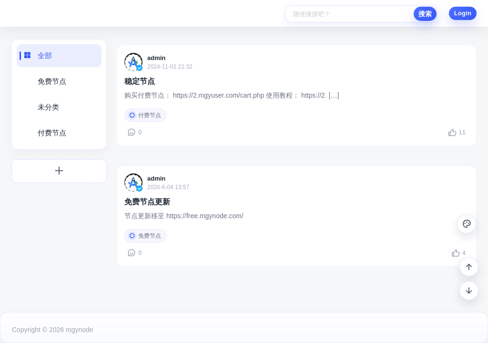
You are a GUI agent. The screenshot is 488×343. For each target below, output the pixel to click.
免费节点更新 (147, 202)
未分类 (48, 107)
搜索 (425, 14)
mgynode (78, 329)
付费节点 (52, 133)
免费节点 (52, 81)
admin (156, 57)
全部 (45, 55)
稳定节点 (139, 81)
